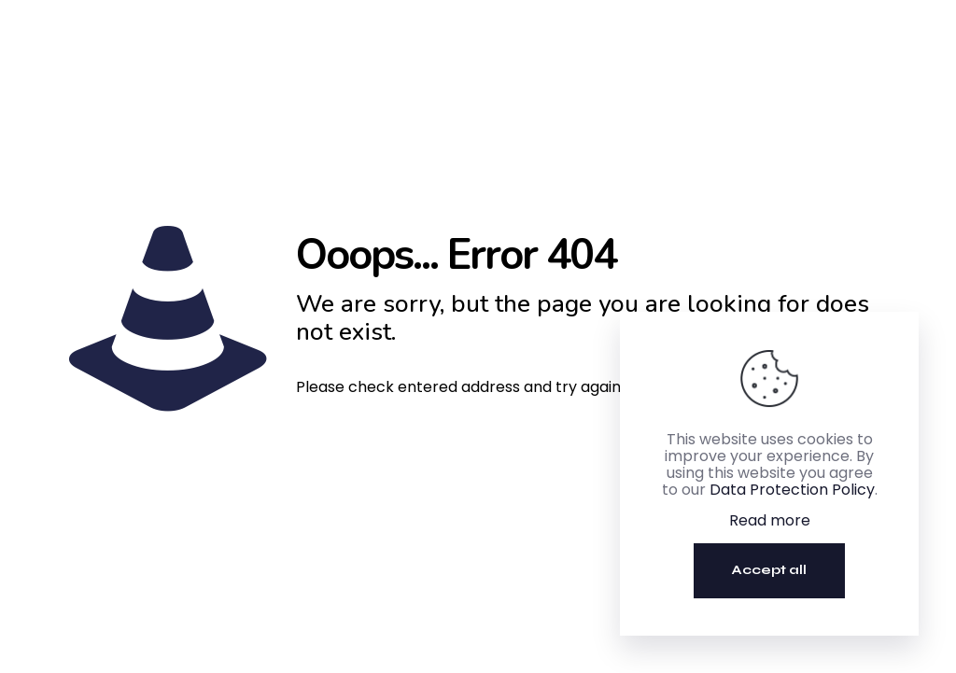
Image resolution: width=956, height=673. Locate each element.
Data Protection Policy (792, 489)
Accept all (769, 570)
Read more (769, 520)
